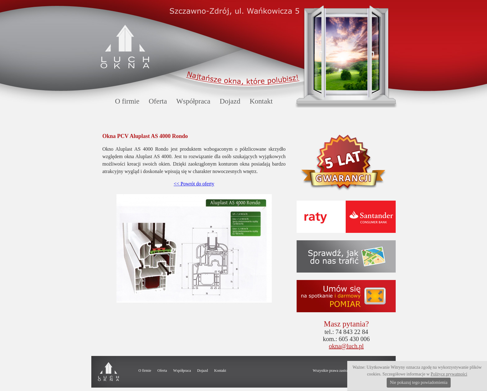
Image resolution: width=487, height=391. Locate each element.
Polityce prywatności (449, 374)
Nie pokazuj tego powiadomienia (418, 382)
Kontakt (261, 101)
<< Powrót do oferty (194, 183)
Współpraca (193, 101)
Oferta (158, 101)
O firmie (127, 101)
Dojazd (230, 101)
